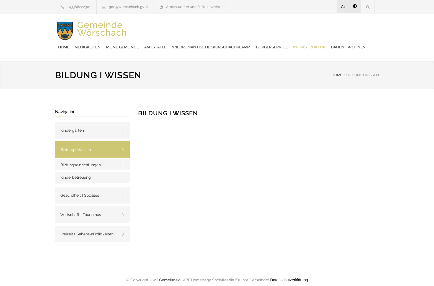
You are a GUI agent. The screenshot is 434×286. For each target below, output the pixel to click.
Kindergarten (72, 125)
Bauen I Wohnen (239, 41)
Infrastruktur (200, 41)
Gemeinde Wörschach (102, 33)
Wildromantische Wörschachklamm (299, 27)
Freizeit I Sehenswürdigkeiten (86, 228)
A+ (343, 6)
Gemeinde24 (170, 274)
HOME (337, 69)
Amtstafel (244, 27)
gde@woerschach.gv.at (128, 7)
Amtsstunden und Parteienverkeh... (196, 7)
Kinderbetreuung (75, 172)
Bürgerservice (162, 41)
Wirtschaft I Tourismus (80, 209)
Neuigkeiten (176, 27)
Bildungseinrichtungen (80, 159)
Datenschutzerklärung (289, 274)
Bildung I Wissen (75, 144)
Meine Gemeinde (211, 27)
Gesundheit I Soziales (79, 190)
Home (152, 27)
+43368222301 (79, 7)
